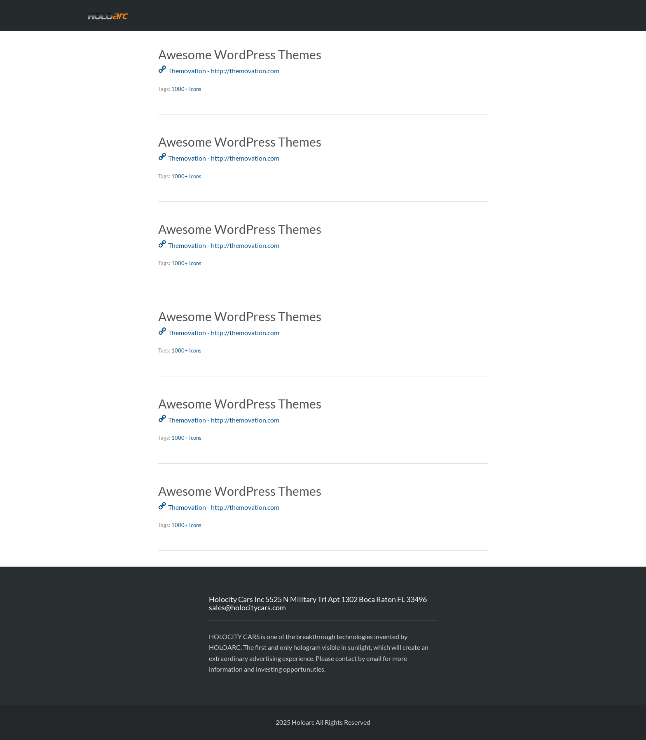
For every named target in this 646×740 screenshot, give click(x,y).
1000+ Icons (186, 89)
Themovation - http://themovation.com (223, 71)
